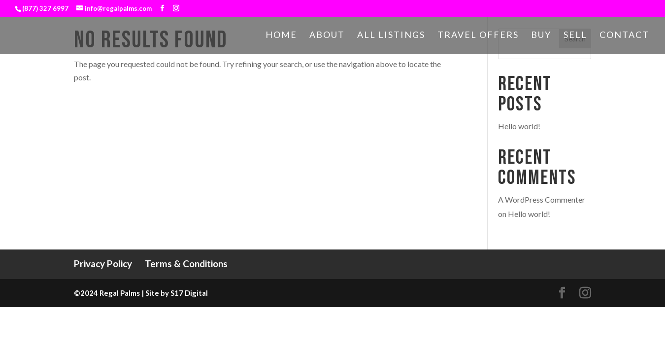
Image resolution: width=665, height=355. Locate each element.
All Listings (391, 35)
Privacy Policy (103, 263)
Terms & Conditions (186, 263)
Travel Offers (478, 35)
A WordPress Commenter (541, 199)
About (327, 35)
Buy (541, 35)
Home (281, 35)
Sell (575, 35)
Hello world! (519, 126)
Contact (624, 35)
